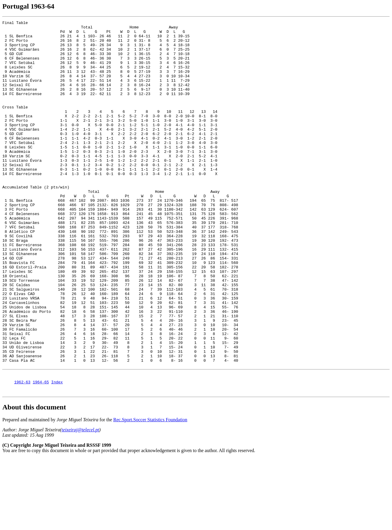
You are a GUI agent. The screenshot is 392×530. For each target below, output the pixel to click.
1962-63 (22, 453)
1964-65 (41, 453)
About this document (34, 479)
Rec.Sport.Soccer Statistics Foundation (150, 491)
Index (57, 453)
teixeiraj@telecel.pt (80, 501)
